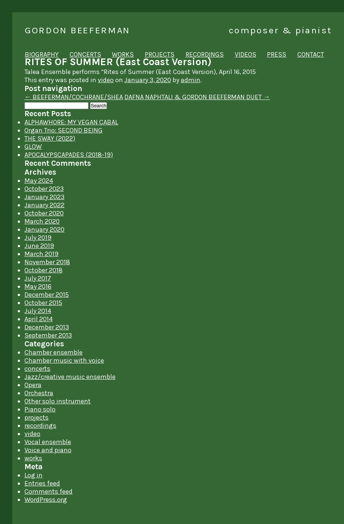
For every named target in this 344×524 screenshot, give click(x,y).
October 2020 (44, 213)
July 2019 (37, 238)
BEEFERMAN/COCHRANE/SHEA (73, 97)
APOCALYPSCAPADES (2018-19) (68, 155)
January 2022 (44, 205)
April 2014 (38, 319)
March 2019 (41, 254)
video (106, 80)
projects (159, 54)
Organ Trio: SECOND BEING (63, 130)
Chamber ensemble (53, 352)
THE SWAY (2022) (49, 138)
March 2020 (42, 221)
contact (310, 54)
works (123, 54)
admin (190, 80)
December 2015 (46, 294)
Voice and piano (47, 450)
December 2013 (46, 327)
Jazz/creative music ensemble (70, 377)
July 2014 (37, 311)
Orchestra (38, 393)
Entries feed (42, 483)
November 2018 (47, 262)
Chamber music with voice (64, 360)
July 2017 (37, 278)
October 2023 (44, 189)
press (276, 54)
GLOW (33, 146)
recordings (205, 54)
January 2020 (44, 229)
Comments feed (48, 491)
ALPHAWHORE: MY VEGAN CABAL (71, 122)
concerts (85, 54)
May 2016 (37, 286)
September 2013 (48, 335)
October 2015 (43, 303)
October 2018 (43, 270)
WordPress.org (45, 500)
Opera (32, 385)
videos (245, 54)
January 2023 (44, 197)
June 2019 (39, 246)
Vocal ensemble (47, 442)
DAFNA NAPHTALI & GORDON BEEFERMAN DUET (197, 97)
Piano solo (40, 409)
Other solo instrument (57, 401)
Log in (33, 475)
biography (42, 54)
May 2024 (38, 181)
